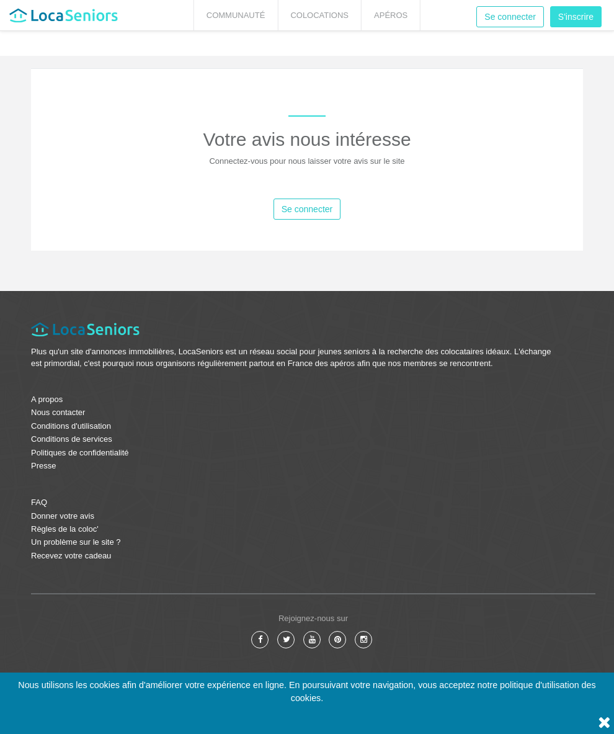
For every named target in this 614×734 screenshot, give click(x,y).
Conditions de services (71, 439)
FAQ (39, 502)
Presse (43, 465)
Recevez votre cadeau (71, 555)
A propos (47, 399)
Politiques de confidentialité (80, 452)
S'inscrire (576, 17)
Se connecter (510, 17)
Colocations (319, 15)
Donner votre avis (62, 516)
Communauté (236, 15)
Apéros (390, 15)
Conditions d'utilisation (71, 426)
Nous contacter (58, 412)
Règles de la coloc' (65, 529)
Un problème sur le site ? (76, 542)
